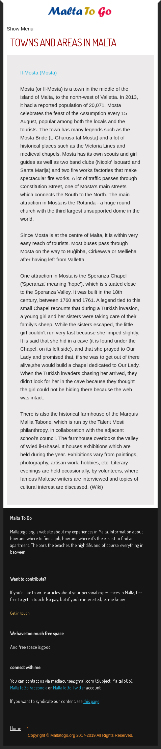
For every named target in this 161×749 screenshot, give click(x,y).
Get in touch (20, 613)
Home (15, 728)
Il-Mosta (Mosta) (38, 72)
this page (91, 701)
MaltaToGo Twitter (69, 687)
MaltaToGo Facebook (28, 687)
